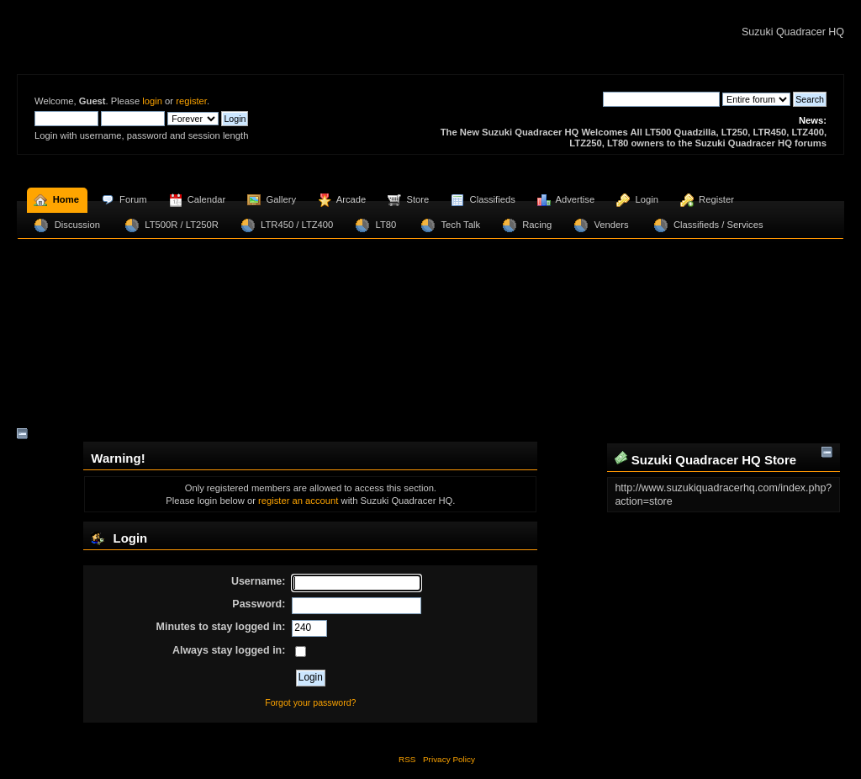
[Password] (356, 605)
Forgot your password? (310, 702)
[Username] (356, 583)
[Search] (661, 99)
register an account (298, 500)
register (191, 101)
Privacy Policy (449, 759)
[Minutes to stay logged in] (309, 628)
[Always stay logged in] (300, 651)
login (152, 101)
